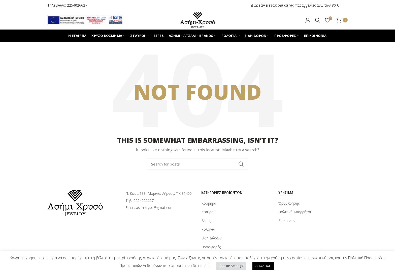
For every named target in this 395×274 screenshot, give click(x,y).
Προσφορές (211, 246)
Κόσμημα (208, 203)
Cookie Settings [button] (231, 265)
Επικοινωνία (288, 220)
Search (241, 164)
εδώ (206, 265)
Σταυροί (208, 211)
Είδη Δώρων (211, 238)
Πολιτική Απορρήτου (295, 211)
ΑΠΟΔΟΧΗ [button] (263, 265)
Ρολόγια (208, 229)
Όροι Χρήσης (289, 203)
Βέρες (206, 220)
